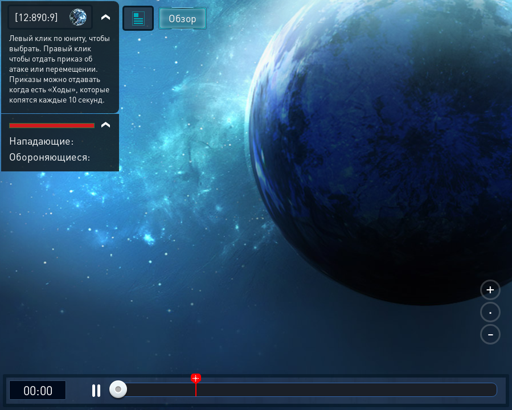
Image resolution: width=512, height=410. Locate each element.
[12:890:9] (36, 16)
